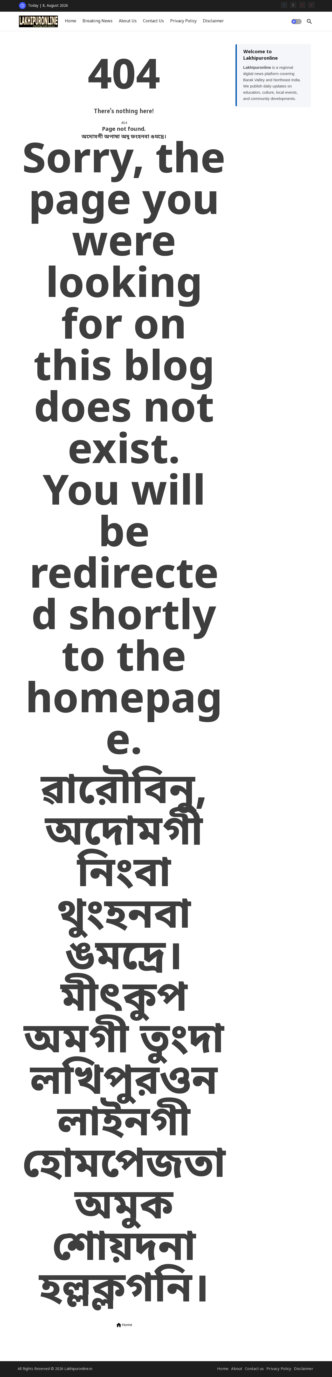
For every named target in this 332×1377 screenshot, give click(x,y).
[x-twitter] (293, 5)
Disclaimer (213, 21)
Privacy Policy (183, 21)
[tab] (70, 21)
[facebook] (284, 5)
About (236, 1369)
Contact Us (153, 21)
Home (70, 21)
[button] (296, 21)
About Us (128, 21)
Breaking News (97, 21)
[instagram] (311, 5)
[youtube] (302, 5)
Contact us (254, 1369)
